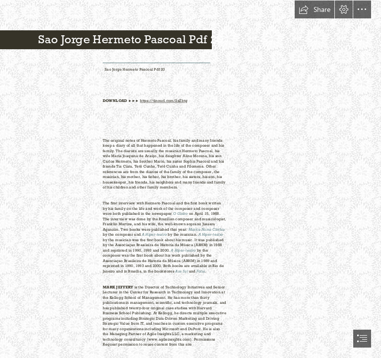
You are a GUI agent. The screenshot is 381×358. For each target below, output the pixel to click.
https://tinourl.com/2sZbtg (164, 100)
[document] (190, 179)
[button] (314, 9)
